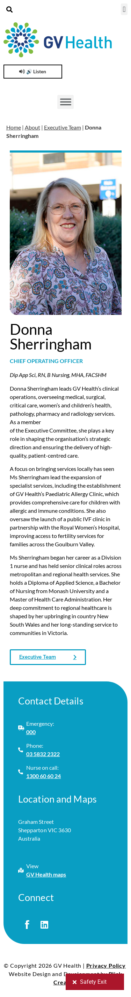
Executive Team (62, 127)
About (32, 127)
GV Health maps (46, 874)
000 (31, 732)
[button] (9, 9)
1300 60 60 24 (43, 776)
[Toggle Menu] (65, 102)
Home (13, 127)
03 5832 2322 (43, 754)
